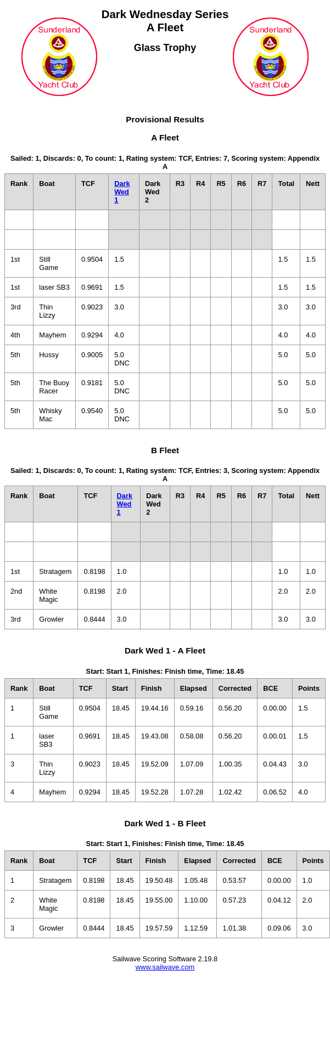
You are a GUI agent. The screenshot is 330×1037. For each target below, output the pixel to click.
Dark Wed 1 (122, 191)
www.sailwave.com (165, 967)
